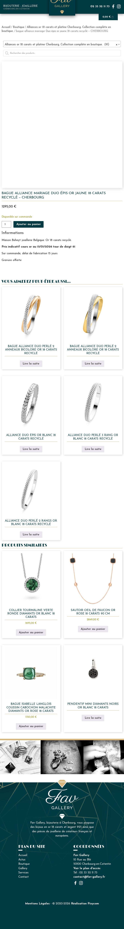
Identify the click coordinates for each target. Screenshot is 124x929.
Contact (23, 877)
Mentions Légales (37, 903)
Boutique (18, 27)
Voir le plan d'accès (86, 868)
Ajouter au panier (28, 224)
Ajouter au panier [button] (31, 632)
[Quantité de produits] (6, 224)
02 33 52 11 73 (100, 6)
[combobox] (62, 44)
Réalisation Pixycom (85, 903)
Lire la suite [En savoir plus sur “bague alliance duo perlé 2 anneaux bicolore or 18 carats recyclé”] (31, 363)
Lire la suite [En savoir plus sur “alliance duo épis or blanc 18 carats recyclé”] (31, 449)
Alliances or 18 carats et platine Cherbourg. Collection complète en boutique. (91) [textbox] (61, 44)
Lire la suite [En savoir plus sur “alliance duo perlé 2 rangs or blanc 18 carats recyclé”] (31, 534)
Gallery (22, 868)
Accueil (6, 27)
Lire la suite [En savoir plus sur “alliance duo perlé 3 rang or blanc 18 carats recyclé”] (93, 449)
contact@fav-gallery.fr (89, 877)
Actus (21, 859)
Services (23, 872)
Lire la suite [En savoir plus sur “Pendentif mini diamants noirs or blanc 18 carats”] (93, 718)
